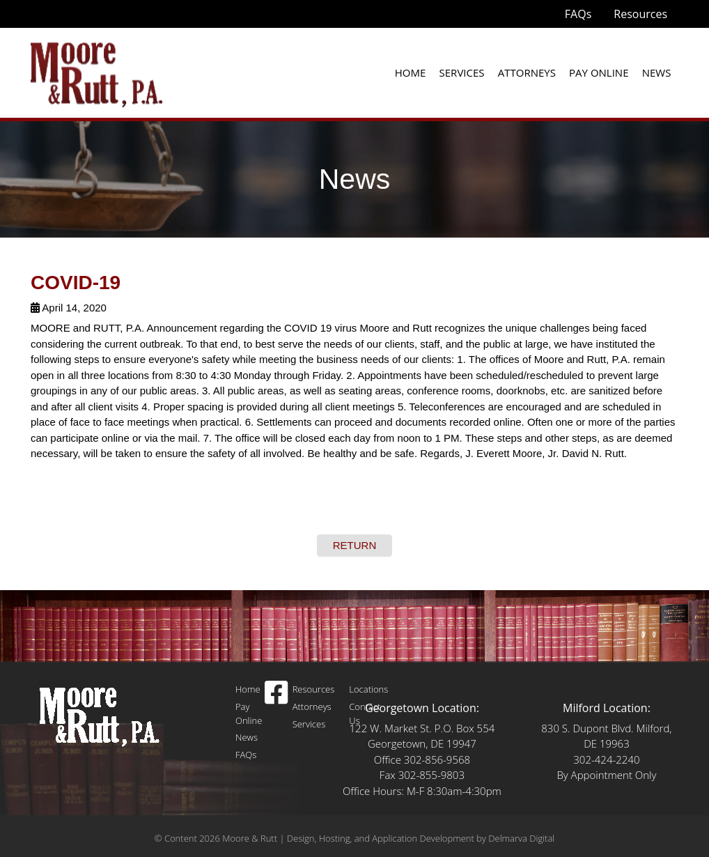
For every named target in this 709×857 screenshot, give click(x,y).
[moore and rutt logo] (96, 71)
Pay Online (598, 72)
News (656, 72)
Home (410, 72)
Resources (640, 14)
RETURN (355, 545)
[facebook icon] (276, 698)
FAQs (578, 14)
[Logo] (100, 716)
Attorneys (527, 72)
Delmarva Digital (521, 838)
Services (462, 72)
